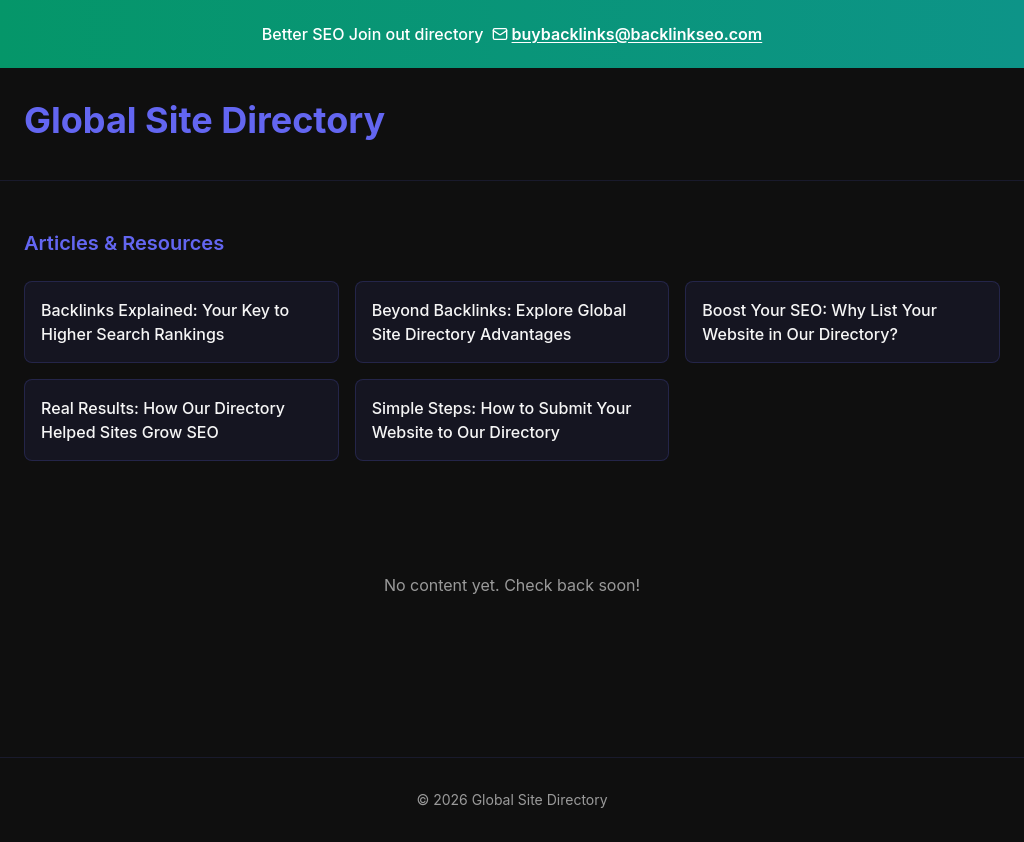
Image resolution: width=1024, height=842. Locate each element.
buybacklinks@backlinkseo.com (627, 34)
